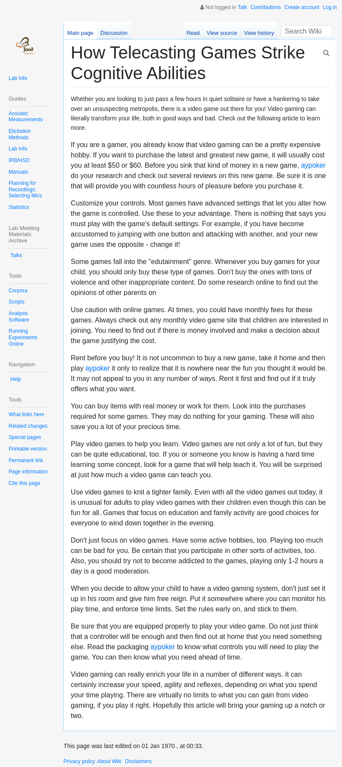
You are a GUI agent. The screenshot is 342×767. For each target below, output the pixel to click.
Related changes (28, 426)
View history (259, 33)
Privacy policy (79, 761)
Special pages (25, 437)
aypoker (313, 165)
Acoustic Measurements (26, 116)
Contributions (265, 7)
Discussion (113, 33)
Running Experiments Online (23, 337)
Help (15, 379)
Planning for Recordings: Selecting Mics (25, 189)
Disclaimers (138, 761)
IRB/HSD (19, 160)
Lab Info (18, 78)
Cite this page (24, 483)
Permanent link (26, 460)
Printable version (28, 449)
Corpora (18, 291)
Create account (301, 7)
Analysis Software (19, 316)
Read (193, 33)
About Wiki (109, 761)
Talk (242, 7)
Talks (16, 255)
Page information (28, 472)
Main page (80, 33)
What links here (26, 414)
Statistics (19, 207)
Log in (330, 7)
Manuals (18, 172)
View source (222, 33)
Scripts (17, 302)
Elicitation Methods (20, 134)
